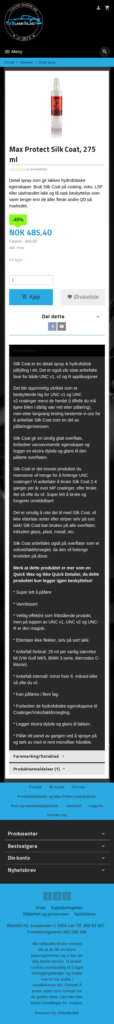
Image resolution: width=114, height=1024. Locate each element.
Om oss (78, 787)
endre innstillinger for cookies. (57, 1003)
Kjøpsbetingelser (67, 907)
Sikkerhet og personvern (46, 914)
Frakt (41, 907)
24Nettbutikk (68, 1013)
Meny (13, 51)
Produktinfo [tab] (25, 350)
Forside (9, 62)
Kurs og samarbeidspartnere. (35, 806)
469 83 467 (93, 925)
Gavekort (73, 806)
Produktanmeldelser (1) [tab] (36, 769)
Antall (14, 272)
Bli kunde (56, 787)
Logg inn (96, 806)
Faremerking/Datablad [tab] (36, 756)
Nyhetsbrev (85, 914)
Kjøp (31, 297)
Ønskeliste (83, 297)
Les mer (67, 997)
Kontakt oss (57, 815)
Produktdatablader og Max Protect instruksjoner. (57, 796)
